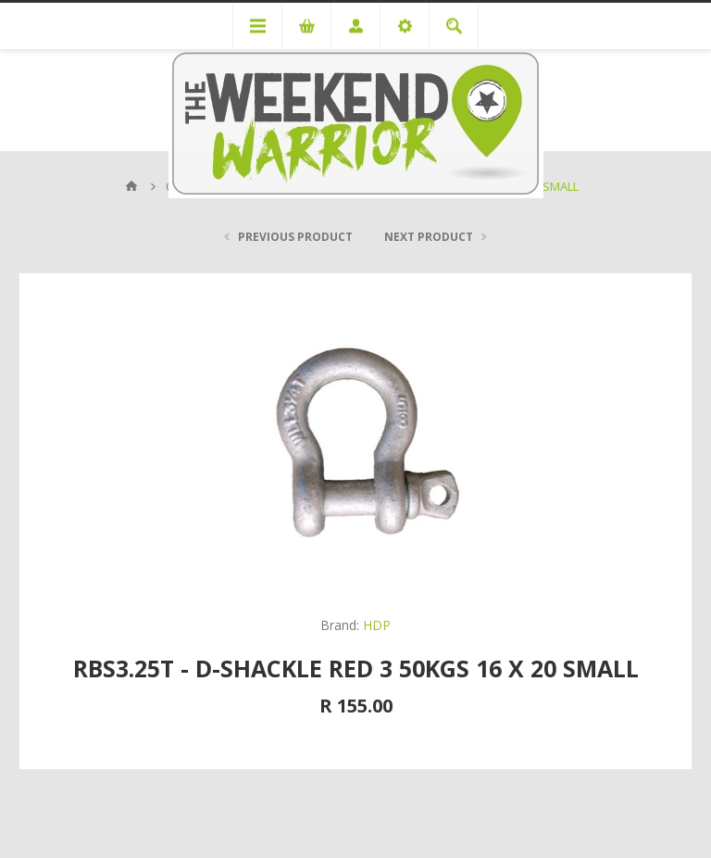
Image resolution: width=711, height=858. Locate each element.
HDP (377, 625)
